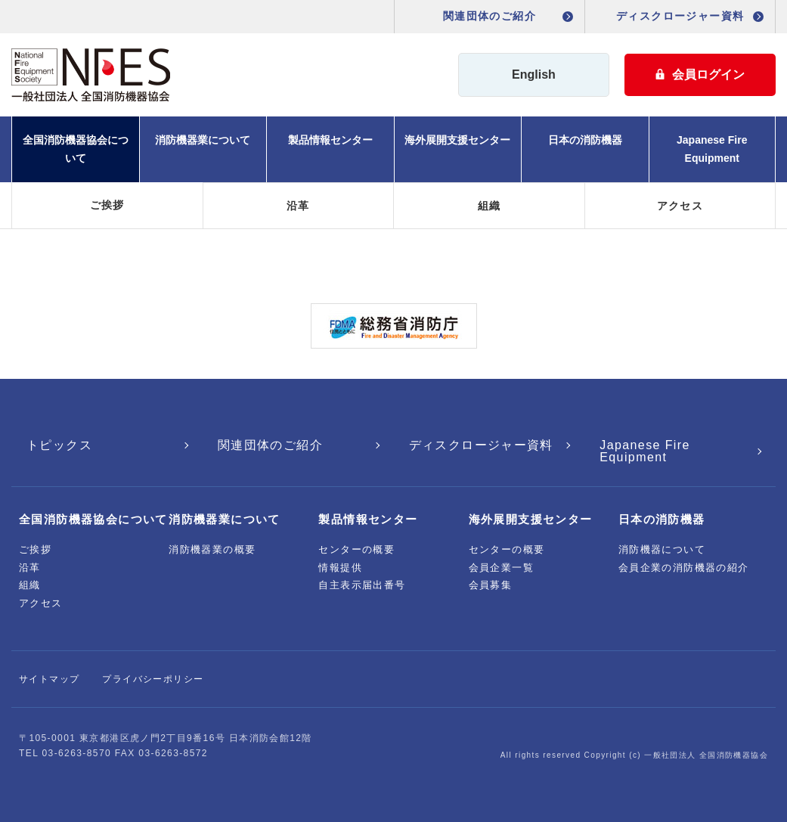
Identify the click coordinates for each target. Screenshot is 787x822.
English (534, 74)
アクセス (680, 206)
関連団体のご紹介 (489, 16)
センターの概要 (356, 549)
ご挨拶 (107, 205)
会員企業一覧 (501, 567)
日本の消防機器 (585, 140)
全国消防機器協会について (76, 149)
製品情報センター (330, 140)
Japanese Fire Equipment (712, 149)
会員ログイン (700, 74)
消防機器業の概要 (212, 549)
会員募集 (491, 585)
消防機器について (661, 549)
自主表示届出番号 (361, 585)
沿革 (298, 206)
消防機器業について (202, 140)
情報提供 (340, 567)
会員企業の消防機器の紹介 (683, 567)
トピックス (59, 445)
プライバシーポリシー (152, 679)
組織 (489, 206)
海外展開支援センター (457, 140)
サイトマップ (49, 679)
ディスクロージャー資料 (680, 16)
